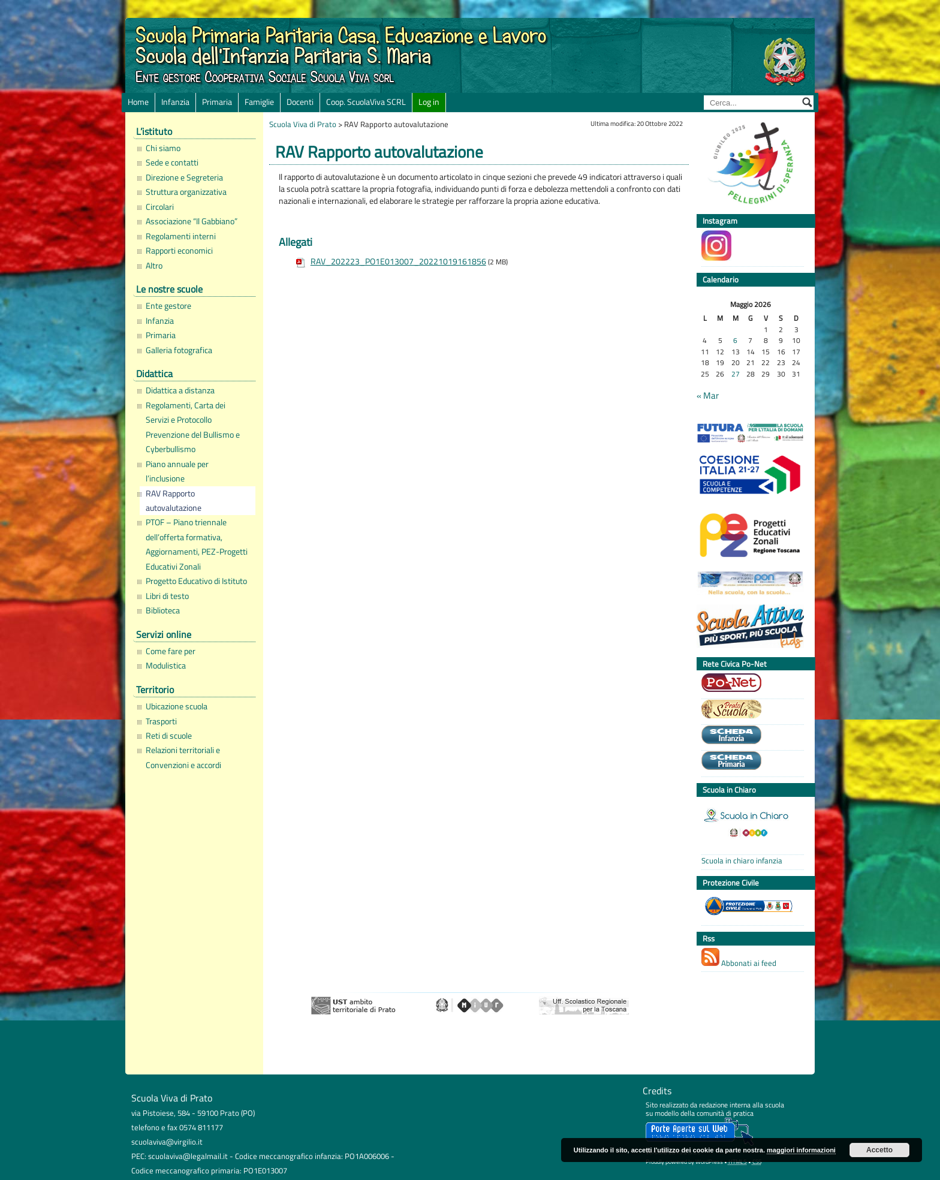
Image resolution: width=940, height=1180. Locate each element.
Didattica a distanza (180, 390)
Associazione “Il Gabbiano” (191, 221)
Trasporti (161, 721)
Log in (428, 102)
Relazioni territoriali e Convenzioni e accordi (183, 757)
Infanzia (175, 102)
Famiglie (259, 102)
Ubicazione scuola (176, 706)
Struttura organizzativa (186, 191)
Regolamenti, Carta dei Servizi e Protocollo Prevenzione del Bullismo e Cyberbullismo (193, 427)
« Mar (708, 395)
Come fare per (170, 651)
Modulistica (166, 665)
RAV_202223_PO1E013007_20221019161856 (398, 261)
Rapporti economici (179, 250)
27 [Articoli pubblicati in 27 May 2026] (735, 374)
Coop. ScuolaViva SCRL (366, 102)
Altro (154, 265)
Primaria (217, 102)
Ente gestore (168, 305)
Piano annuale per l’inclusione (177, 471)
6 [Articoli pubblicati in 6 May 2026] (735, 340)
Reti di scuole (169, 735)
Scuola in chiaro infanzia (741, 860)
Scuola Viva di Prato (302, 124)
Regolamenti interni (181, 236)
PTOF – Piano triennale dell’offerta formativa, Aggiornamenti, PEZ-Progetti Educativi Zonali (197, 544)
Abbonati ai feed (738, 958)
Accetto (879, 1150)
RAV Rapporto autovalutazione (173, 500)
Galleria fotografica (179, 350)
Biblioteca (163, 610)
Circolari (160, 206)
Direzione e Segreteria (184, 177)
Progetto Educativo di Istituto (196, 581)
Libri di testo (167, 596)
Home (138, 102)
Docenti (300, 102)
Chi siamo (163, 148)
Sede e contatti (172, 162)
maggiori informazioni (801, 1150)
